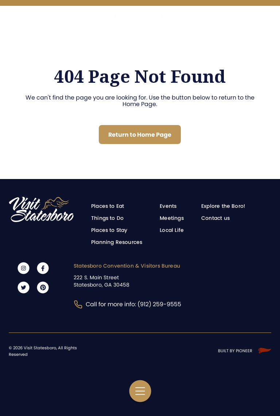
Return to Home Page (139, 135)
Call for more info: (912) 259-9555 (127, 304)
